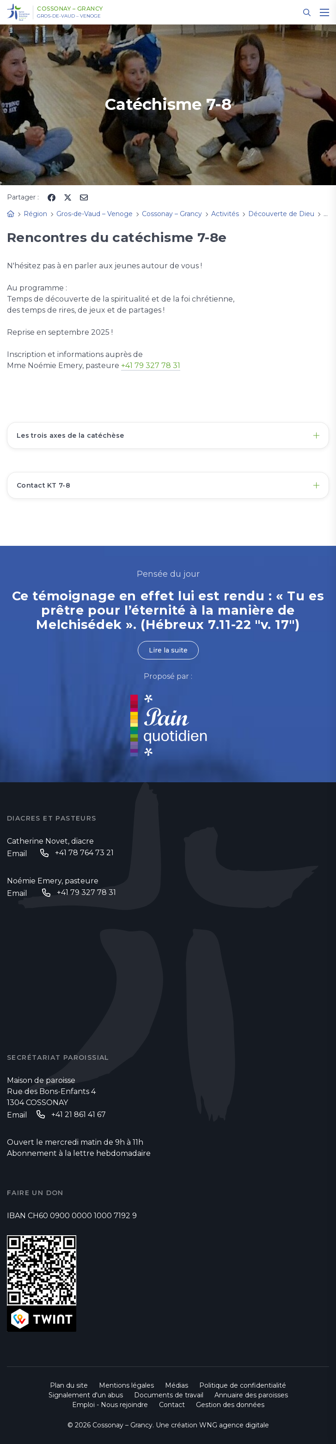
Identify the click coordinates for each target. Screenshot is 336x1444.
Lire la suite (168, 650)
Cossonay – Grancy (70, 9)
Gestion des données (230, 1405)
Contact (172, 1405)
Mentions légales (126, 1385)
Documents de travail (168, 1395)
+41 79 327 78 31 (150, 365)
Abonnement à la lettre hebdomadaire (79, 1153)
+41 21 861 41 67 (78, 1114)
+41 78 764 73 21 (84, 852)
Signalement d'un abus (86, 1395)
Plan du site (69, 1385)
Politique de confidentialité (242, 1385)
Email (17, 853)
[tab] (168, 435)
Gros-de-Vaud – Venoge (69, 16)
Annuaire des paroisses (251, 1395)
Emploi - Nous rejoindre (110, 1405)
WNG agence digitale (234, 1425)
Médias (176, 1385)
